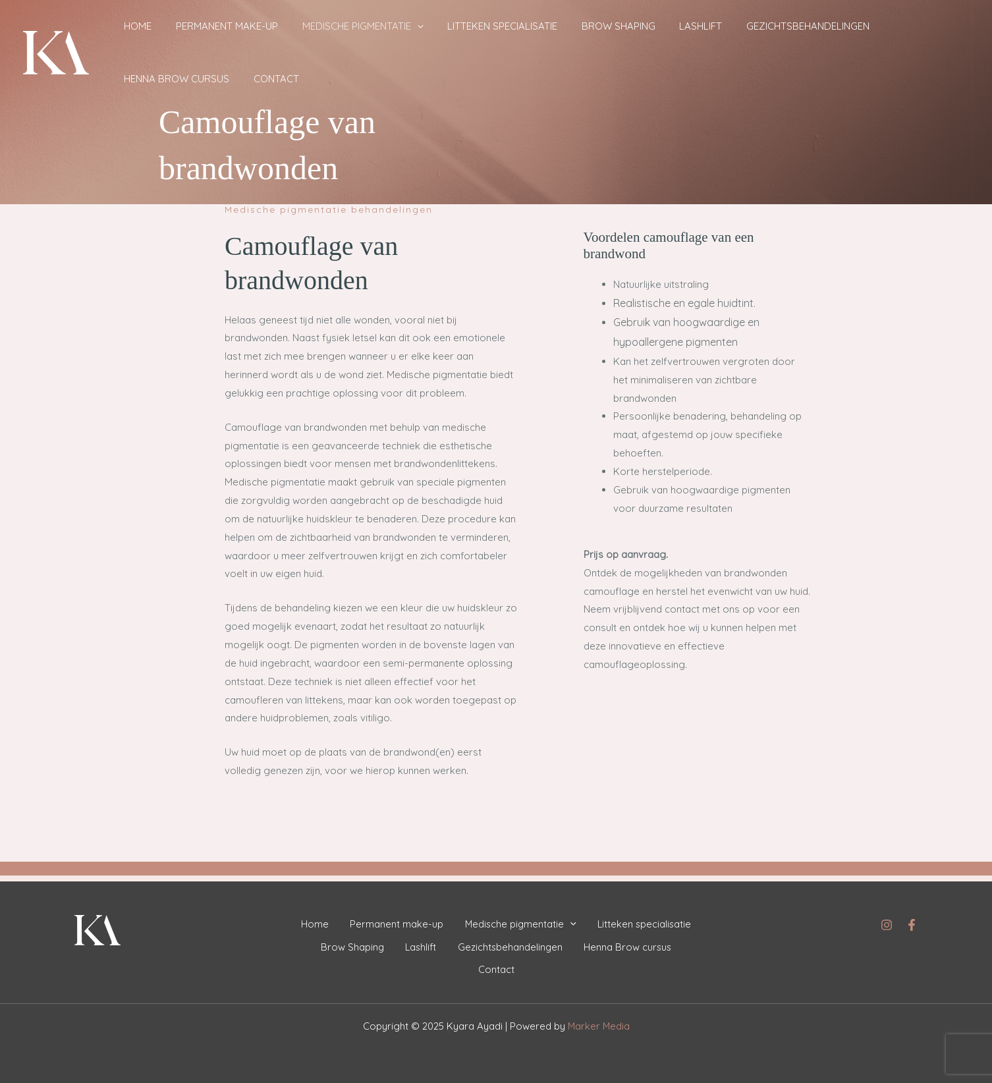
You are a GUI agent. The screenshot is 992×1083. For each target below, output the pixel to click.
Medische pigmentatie (335, 26)
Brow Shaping (569, 26)
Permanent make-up (210, 26)
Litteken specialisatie (464, 26)
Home (132, 26)
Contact (141, 78)
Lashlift (640, 26)
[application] (389, 26)
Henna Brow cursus (864, 26)
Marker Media (598, 1026)
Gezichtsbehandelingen (736, 26)
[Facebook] (912, 919)
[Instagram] (887, 919)
